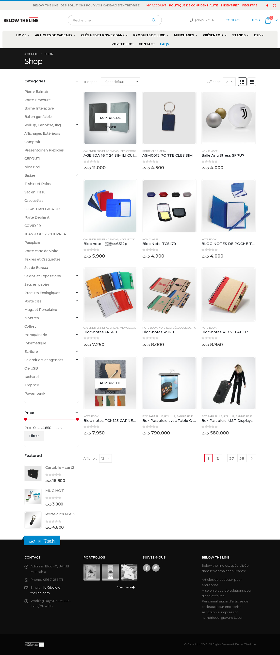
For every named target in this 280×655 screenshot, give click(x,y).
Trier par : (90, 82)
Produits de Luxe (149, 35)
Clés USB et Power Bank (103, 35)
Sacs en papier (36, 284)
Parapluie (32, 242)
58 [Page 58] (241, 458)
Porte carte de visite (41, 251)
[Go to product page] (110, 118)
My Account (157, 5)
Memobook (128, 151)
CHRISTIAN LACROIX (42, 209)
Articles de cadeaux (53, 35)
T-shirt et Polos (37, 184)
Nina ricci (32, 167)
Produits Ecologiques (42, 293)
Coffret (30, 326)
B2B (257, 35)
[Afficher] (229, 81)
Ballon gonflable (38, 116)
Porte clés (33, 301)
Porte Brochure (37, 100)
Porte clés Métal (154, 151)
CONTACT (233, 20)
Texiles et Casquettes (42, 259)
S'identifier (230, 5)
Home (21, 35)
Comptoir (32, 142)
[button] (242, 81)
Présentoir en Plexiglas (44, 150)
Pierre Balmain (36, 91)
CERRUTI (32, 158)
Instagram (156, 568)
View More (126, 587)
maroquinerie (35, 335)
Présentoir (213, 35)
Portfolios (122, 44)
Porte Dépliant (36, 217)
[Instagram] (274, 5)
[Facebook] (267, 5)
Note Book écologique (175, 327)
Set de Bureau (36, 267)
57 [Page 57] (231, 458)
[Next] (252, 458)
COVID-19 (32, 226)
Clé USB (31, 368)
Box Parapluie (152, 416)
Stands (239, 35)
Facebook (146, 568)
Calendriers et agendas (100, 151)
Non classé (209, 151)
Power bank (34, 393)
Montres (31, 318)
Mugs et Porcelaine (40, 309)
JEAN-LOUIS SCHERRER (45, 234)
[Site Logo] (20, 20)
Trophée (31, 385)
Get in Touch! (42, 541)
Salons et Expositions (42, 276)
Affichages (184, 35)
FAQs (164, 44)
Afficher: (214, 82)
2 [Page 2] (217, 458)
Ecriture (31, 351)
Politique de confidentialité (193, 5)
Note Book (127, 239)
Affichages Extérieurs (42, 133)
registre (249, 5)
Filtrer (34, 436)
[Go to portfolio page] (91, 572)
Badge (29, 175)
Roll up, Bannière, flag (181, 416)
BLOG (255, 20)
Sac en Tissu (35, 192)
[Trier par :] (120, 81)
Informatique (35, 343)
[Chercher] (154, 20)
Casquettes (34, 200)
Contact (147, 44)
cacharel (31, 376)
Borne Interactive (39, 108)
